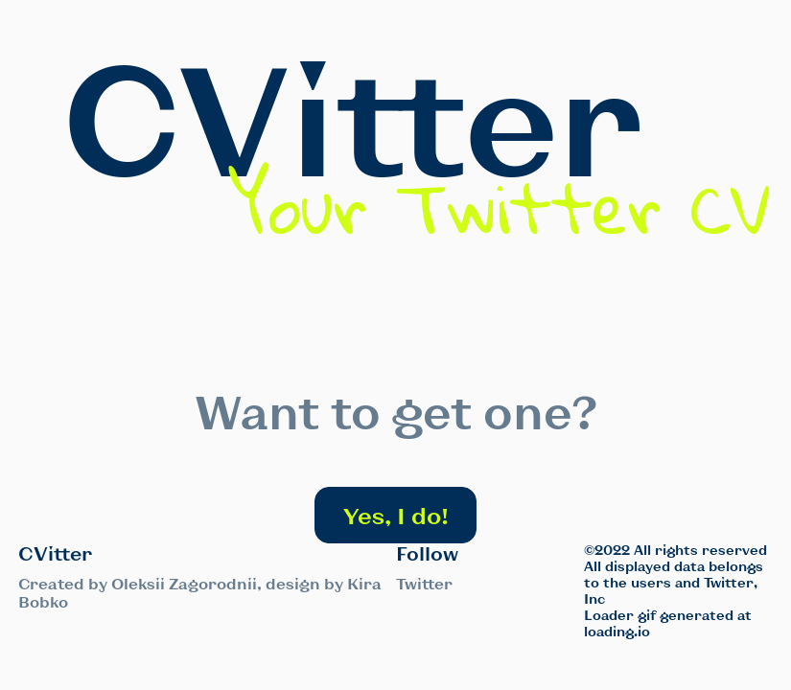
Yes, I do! (396, 515)
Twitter (424, 583)
